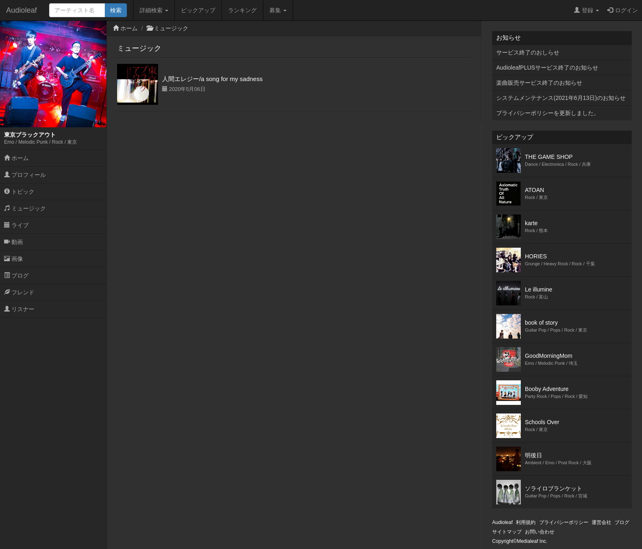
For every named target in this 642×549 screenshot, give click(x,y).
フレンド (19, 292)
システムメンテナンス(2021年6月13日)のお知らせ (561, 98)
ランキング (242, 10)
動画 (13, 242)
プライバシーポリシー (563, 522)
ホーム (16, 158)
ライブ (16, 225)
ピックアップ (198, 10)
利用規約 (526, 522)
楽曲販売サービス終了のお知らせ (539, 82)
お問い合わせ (539, 532)
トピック (19, 191)
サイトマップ (507, 532)
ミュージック (25, 208)
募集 (278, 10)
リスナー (19, 309)
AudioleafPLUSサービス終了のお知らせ (547, 67)
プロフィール (25, 175)
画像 (13, 258)
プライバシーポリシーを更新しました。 (547, 113)
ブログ (16, 275)
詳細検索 (154, 10)
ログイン (622, 10)
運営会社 (601, 522)
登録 (586, 10)
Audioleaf (21, 10)
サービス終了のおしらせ (527, 52)
